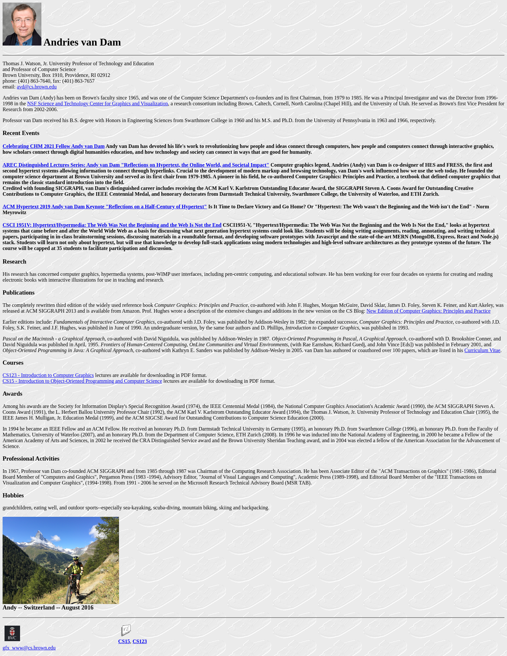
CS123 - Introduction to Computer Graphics (48, 375)
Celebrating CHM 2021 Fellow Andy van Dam (54, 146)
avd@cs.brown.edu (37, 86)
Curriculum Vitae (482, 350)
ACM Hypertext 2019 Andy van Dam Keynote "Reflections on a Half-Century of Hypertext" (105, 206)
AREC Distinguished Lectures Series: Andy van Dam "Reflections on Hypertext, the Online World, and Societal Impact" (136, 165)
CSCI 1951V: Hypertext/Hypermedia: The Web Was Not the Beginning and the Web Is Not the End (112, 225)
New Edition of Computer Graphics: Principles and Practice (429, 311)
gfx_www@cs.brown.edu (29, 648)
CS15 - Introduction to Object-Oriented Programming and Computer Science (82, 381)
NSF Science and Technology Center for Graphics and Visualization (97, 103)
